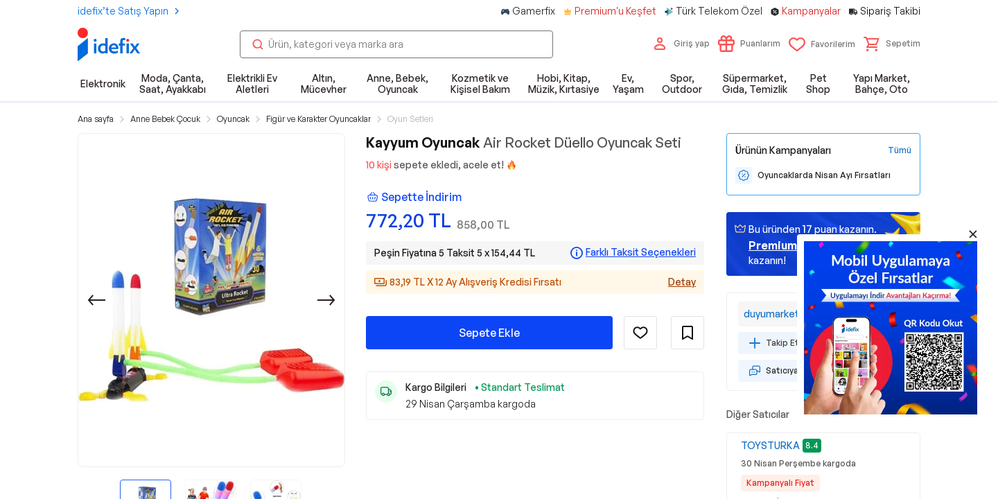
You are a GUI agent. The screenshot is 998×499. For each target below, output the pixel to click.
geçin (790, 245)
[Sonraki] (326, 300)
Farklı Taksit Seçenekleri (641, 252)
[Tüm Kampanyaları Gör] (899, 150)
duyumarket (771, 313)
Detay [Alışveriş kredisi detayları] (682, 282)
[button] (892, 43)
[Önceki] (96, 300)
